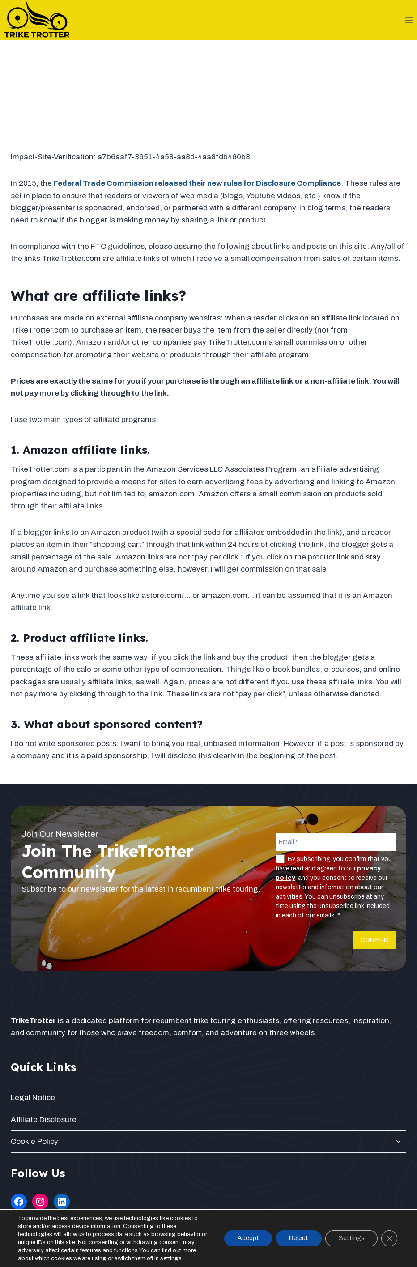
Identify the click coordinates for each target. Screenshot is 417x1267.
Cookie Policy (34, 1141)
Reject (298, 1238)
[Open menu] (408, 20)
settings (171, 1258)
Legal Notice (33, 1097)
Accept (247, 1238)
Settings (351, 1238)
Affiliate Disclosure (44, 1119)
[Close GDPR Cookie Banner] (389, 1238)
